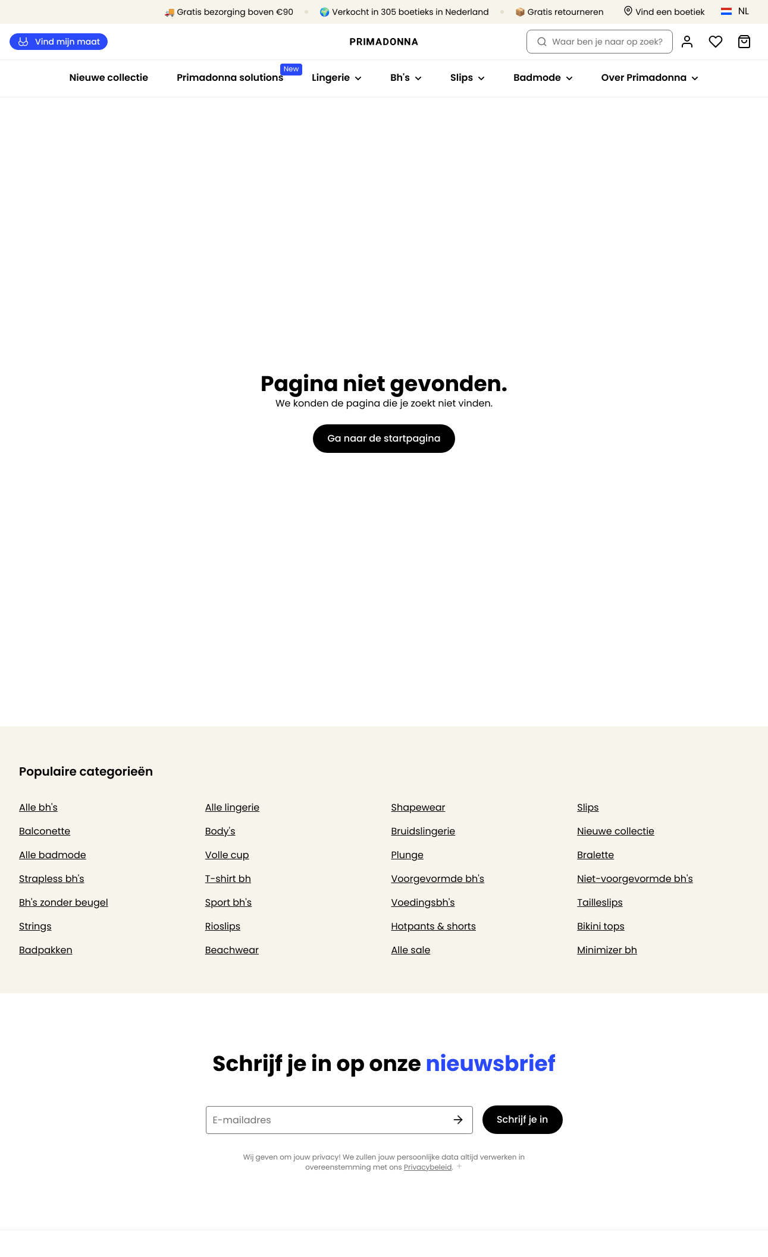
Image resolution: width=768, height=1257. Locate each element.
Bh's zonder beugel (63, 902)
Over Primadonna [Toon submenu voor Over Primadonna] (650, 77)
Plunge (407, 855)
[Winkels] (664, 12)
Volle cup (227, 855)
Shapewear (418, 807)
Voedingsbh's (423, 902)
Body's (220, 831)
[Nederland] (738, 11)
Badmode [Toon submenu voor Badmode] (543, 77)
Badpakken (46, 950)
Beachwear (232, 950)
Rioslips (222, 926)
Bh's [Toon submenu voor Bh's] (406, 77)
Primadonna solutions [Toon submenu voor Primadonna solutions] (237, 74)
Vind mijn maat (58, 42)
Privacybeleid (428, 1168)
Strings (35, 926)
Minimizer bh (607, 950)
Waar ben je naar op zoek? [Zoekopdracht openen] (600, 42)
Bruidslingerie (423, 831)
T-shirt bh (228, 879)
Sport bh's (228, 902)
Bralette (595, 855)
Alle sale (411, 950)
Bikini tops (601, 926)
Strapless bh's (51, 879)
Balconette (44, 831)
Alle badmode (52, 855)
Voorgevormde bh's (438, 879)
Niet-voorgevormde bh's (635, 879)
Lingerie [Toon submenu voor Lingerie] (337, 77)
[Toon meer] (459, 1167)
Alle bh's (38, 807)
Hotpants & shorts (434, 926)
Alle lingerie (232, 807)
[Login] (687, 41)
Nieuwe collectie (109, 77)
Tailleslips (600, 902)
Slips (587, 807)
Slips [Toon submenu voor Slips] (467, 77)
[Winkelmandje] (744, 41)
